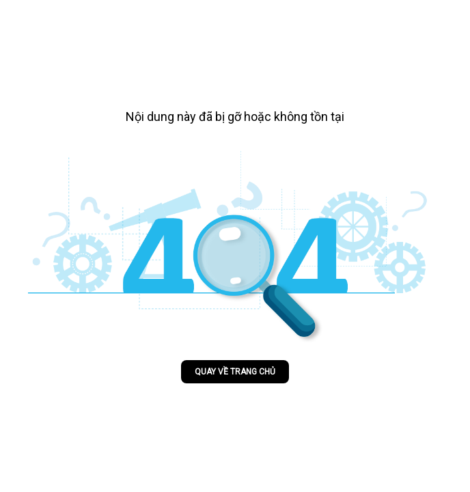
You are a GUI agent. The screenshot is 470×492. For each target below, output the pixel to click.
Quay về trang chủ (235, 372)
